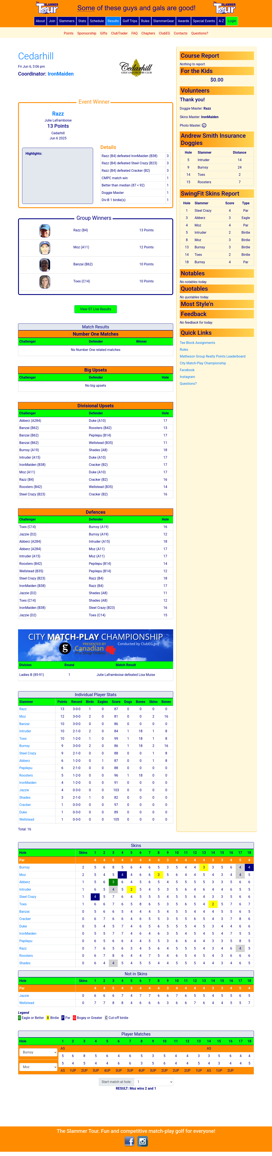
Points (68, 33)
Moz (22, 716)
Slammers (66, 21)
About (40, 21)
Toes (23, 739)
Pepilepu (26, 768)
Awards (183, 21)
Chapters (148, 33)
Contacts (180, 33)
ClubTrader (119, 33)
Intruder (25, 731)
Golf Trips (130, 21)
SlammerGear (163, 21)
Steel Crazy (27, 753)
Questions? (199, 33)
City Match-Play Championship (203, 363)
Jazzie (24, 790)
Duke (23, 812)
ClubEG (164, 33)
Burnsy (24, 746)
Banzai (24, 724)
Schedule (97, 21)
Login (232, 21)
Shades (25, 797)
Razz (58, 114)
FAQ (135, 33)
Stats (82, 21)
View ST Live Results (95, 309)
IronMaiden (27, 783)
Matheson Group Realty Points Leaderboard (212, 356)
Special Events (204, 21)
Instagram (187, 377)
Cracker (25, 805)
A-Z (221, 21)
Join (52, 21)
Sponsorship (86, 33)
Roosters (26, 775)
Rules (145, 21)
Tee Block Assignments (197, 343)
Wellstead (26, 819)
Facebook (187, 370)
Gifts (103, 33)
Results (113, 21)
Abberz (24, 761)
